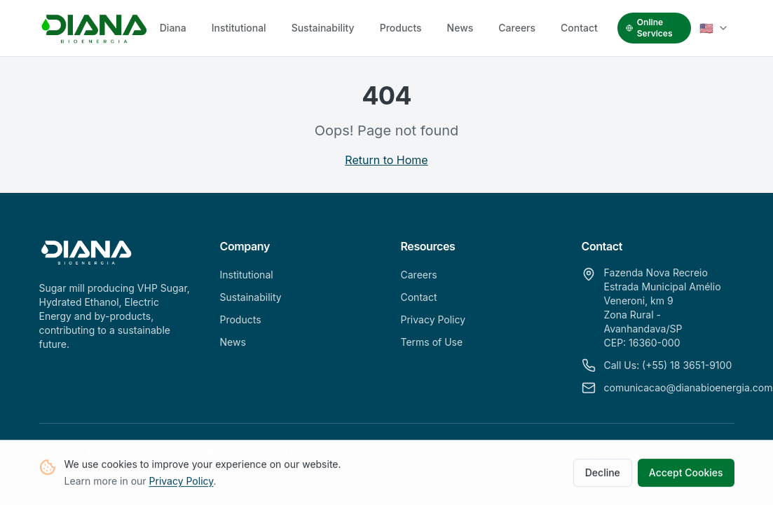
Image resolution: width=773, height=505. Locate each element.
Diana (173, 28)
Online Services (649, 28)
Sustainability (323, 28)
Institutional (239, 28)
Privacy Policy (181, 483)
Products (401, 28)
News (460, 28)
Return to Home (386, 160)
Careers (516, 28)
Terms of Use (432, 342)
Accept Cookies (686, 474)
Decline (602, 474)
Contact (579, 28)
